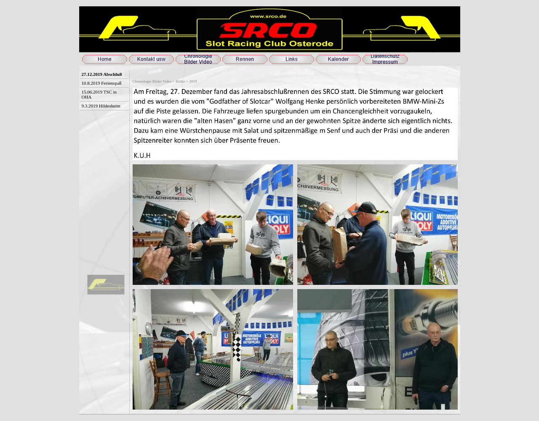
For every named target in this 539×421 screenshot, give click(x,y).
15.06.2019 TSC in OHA (99, 94)
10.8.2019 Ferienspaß (102, 83)
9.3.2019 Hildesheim (101, 105)
